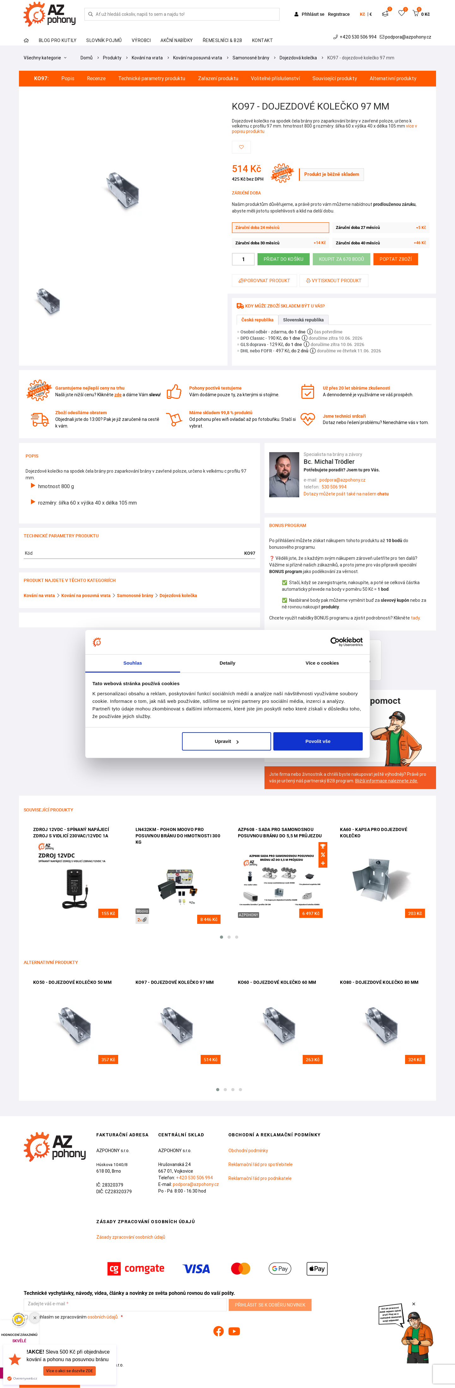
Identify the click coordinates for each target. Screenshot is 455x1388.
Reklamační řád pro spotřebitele (260, 1164)
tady (415, 618)
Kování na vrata (147, 58)
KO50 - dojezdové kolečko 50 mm (72, 982)
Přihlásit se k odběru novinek (270, 1305)
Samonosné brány (251, 58)
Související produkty (334, 78)
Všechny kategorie (45, 58)
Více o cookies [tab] (322, 663)
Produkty (112, 58)
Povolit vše (318, 741)
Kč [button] (362, 14)
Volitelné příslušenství (275, 78)
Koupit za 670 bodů (341, 259)
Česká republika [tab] (257, 319)
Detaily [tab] (227, 663)
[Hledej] (90, 14)
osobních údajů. (103, 1317)
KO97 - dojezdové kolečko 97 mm (360, 58)
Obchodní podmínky (248, 1150)
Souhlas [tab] (132, 663)
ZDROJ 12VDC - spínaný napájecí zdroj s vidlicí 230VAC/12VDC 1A (71, 832)
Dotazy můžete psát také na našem (346, 494)
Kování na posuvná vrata (197, 58)
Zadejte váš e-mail (46, 1304)
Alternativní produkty (393, 78)
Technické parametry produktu (151, 78)
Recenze (96, 78)
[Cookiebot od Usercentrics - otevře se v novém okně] (335, 642)
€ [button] (370, 14)
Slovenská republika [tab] (303, 319)
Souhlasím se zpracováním (71, 1317)
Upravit (227, 741)
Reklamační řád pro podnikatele (260, 1178)
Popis (67, 78)
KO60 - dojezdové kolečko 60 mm (277, 982)
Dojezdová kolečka (298, 58)
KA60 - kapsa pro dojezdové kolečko (373, 832)
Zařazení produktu (218, 78)
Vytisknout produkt (334, 281)
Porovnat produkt (264, 281)
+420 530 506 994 (355, 37)
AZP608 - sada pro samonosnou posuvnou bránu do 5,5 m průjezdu (280, 832)
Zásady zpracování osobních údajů (130, 1237)
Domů (87, 58)
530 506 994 (334, 487)
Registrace (339, 14)
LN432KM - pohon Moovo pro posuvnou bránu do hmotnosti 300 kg (178, 835)
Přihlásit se (309, 14)
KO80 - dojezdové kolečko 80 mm (379, 982)
